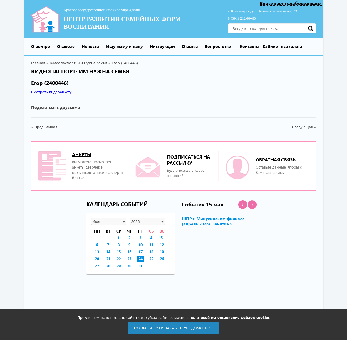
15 (119, 251)
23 (129, 258)
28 (108, 265)
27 (97, 265)
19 (162, 251)
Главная (38, 62)
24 (140, 258)
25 (151, 258)
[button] (242, 204)
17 (140, 251)
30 (129, 265)
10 (140, 244)
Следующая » (304, 127)
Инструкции (162, 46)
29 (119, 265)
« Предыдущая (44, 127)
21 (108, 258)
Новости (90, 46)
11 (151, 244)
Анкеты (81, 154)
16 (129, 251)
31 (140, 265)
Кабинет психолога (282, 46)
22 (119, 258)
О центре (40, 46)
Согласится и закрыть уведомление (173, 328)
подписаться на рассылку (188, 160)
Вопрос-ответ (219, 46)
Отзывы (190, 46)
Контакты (249, 46)
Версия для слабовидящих (291, 3)
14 (108, 251)
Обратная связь (276, 159)
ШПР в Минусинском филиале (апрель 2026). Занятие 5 (213, 221)
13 (97, 251)
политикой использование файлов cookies (230, 317)
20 (97, 258)
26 (162, 258)
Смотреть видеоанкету (51, 91)
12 (162, 244)
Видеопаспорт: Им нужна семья (78, 62)
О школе (66, 46)
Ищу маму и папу (124, 46)
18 (151, 251)
